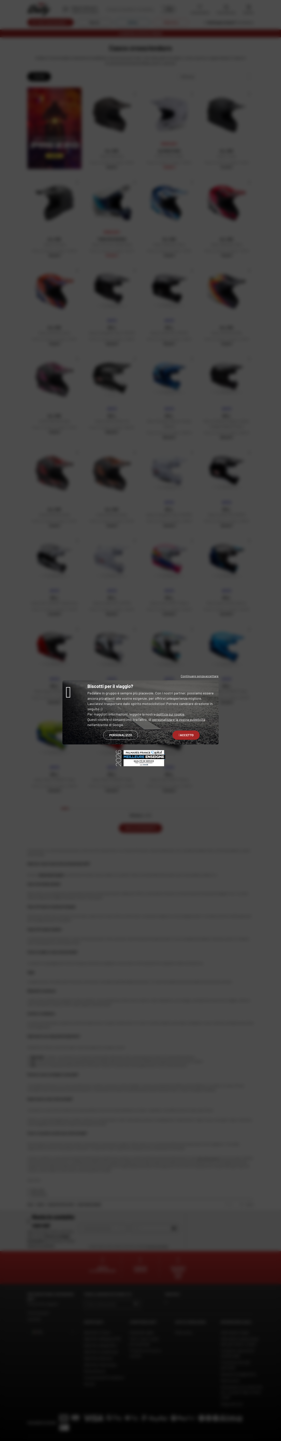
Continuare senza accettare (200, 676)
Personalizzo (120, 735)
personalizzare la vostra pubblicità (178, 719)
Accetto (186, 735)
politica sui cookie (170, 714)
